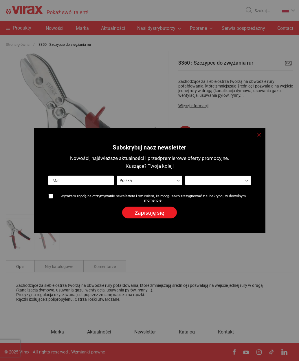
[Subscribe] (149, 212)
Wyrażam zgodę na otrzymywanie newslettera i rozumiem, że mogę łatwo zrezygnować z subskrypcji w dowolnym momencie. (153, 198)
